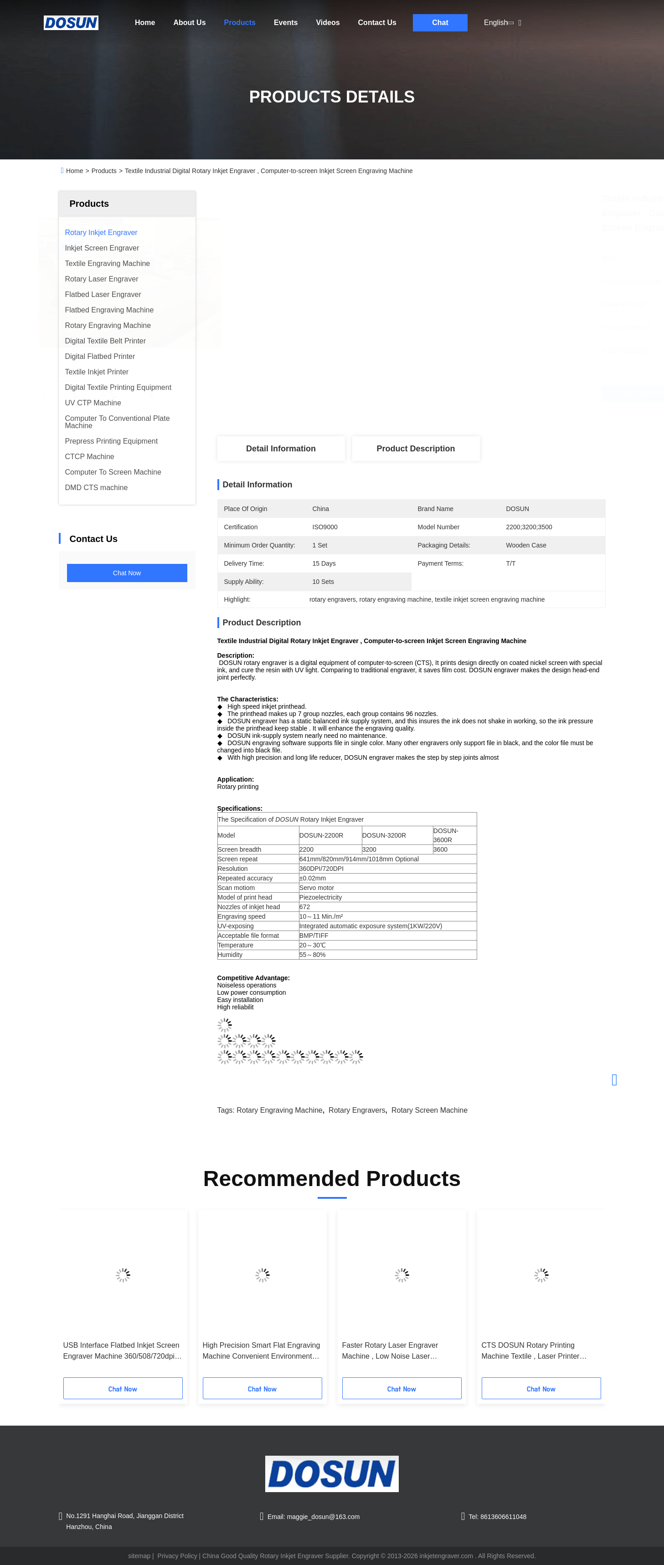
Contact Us (377, 22)
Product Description (415, 448)
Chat (440, 22)
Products (240, 22)
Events (286, 22)
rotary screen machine (429, 1110)
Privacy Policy (177, 1556)
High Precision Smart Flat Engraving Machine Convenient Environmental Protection (261, 1351)
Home (145, 22)
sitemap (139, 1556)
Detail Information (281, 448)
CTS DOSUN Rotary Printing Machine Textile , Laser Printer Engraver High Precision (531, 1351)
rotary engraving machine (280, 1110)
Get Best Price (465, 394)
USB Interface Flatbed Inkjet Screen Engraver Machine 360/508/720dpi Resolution (121, 1351)
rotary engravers (357, 1110)
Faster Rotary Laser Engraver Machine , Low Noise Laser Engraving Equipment (390, 1351)
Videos (328, 22)
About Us (189, 22)
